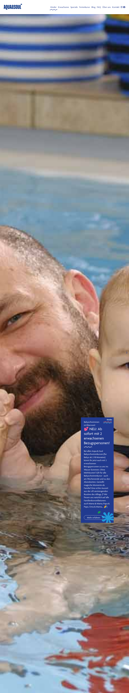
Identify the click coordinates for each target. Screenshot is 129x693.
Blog (93, 7)
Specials (74, 7)
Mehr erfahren (93, 517)
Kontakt (115, 7)
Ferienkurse (84, 7)
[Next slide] (126, 352)
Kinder (54, 7)
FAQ (99, 7)
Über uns (106, 7)
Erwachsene (63, 7)
